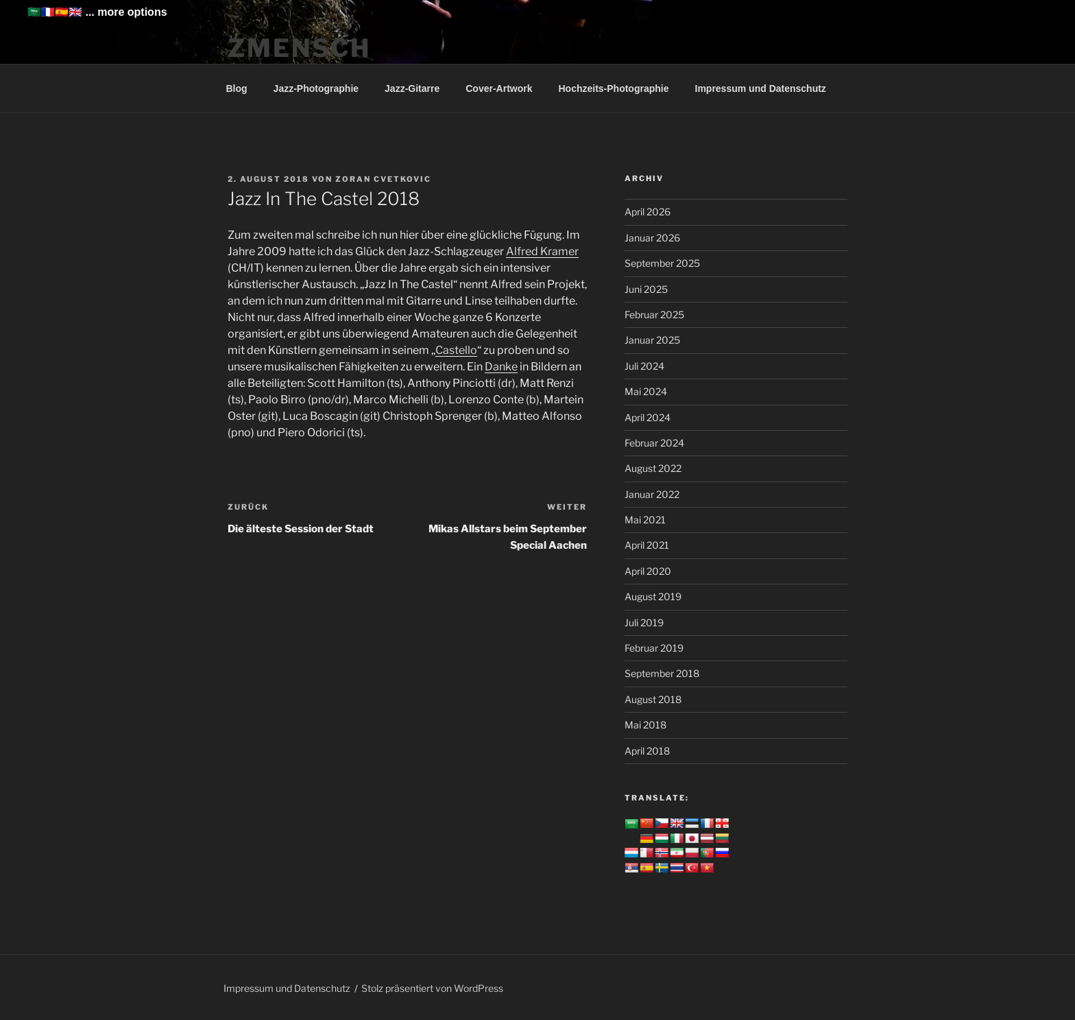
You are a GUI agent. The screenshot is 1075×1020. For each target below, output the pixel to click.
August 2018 (653, 699)
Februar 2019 (654, 648)
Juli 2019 (644, 622)
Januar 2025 (652, 340)
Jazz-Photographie (316, 88)
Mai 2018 (645, 725)
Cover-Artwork (499, 88)
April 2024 (648, 417)
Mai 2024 (646, 391)
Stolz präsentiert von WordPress (432, 988)
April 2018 (647, 751)
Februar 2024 (654, 443)
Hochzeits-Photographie (613, 88)
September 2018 (662, 673)
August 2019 (653, 596)
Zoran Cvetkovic (383, 179)
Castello (456, 350)
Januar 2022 (652, 494)
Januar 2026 (652, 238)
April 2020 (648, 571)
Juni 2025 (646, 289)
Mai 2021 (645, 519)
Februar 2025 (654, 314)
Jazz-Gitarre (412, 88)
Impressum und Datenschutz (760, 88)
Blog (236, 88)
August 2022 (653, 468)
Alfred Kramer (542, 251)
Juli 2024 (644, 366)
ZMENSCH (299, 48)
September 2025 (662, 263)
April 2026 (648, 211)
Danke (501, 366)
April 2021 (647, 545)
